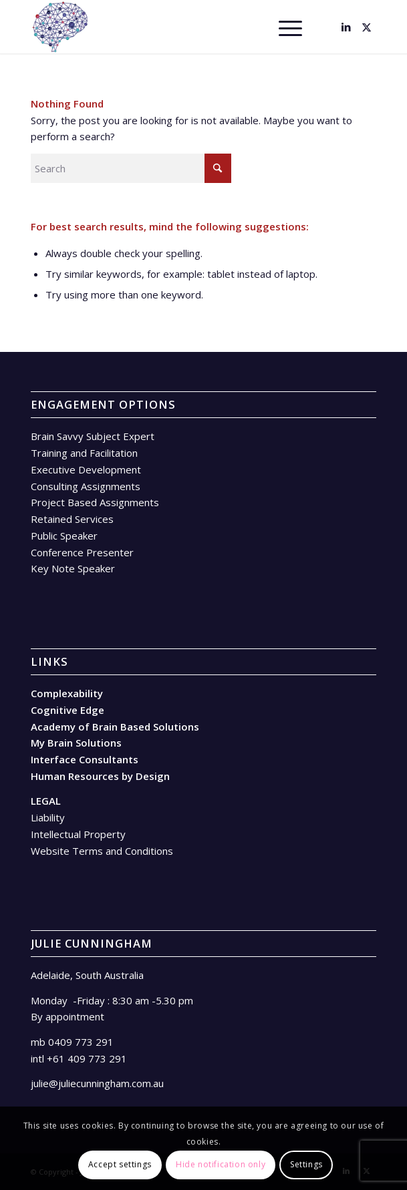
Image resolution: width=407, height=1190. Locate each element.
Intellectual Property (78, 834)
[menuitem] (253, 26)
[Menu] (283, 26)
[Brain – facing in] (169, 26)
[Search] (253, 26)
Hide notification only (220, 1164)
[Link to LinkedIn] (346, 27)
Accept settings (120, 1164)
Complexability (67, 693)
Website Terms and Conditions (102, 850)
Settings (306, 1164)
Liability (48, 817)
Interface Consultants (84, 759)
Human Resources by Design (100, 776)
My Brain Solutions (76, 742)
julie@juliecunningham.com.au (97, 1083)
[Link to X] (366, 27)
